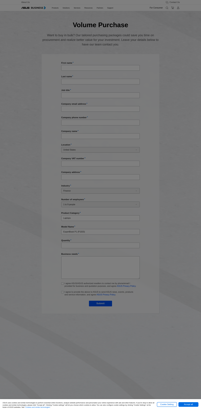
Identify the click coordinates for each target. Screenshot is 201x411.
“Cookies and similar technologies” (37, 407)
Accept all (188, 404)
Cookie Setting (167, 404)
